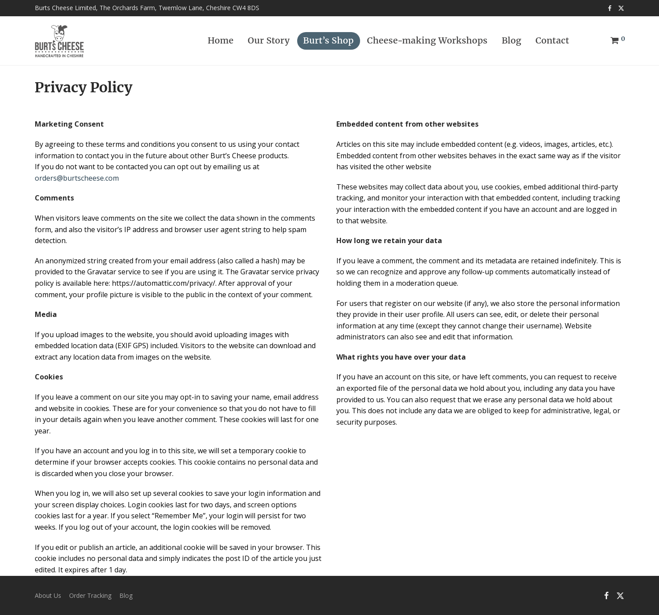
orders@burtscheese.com (77, 178)
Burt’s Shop (328, 40)
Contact (553, 40)
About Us (48, 595)
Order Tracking (90, 595)
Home (221, 40)
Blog (512, 40)
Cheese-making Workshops (427, 40)
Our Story (269, 40)
